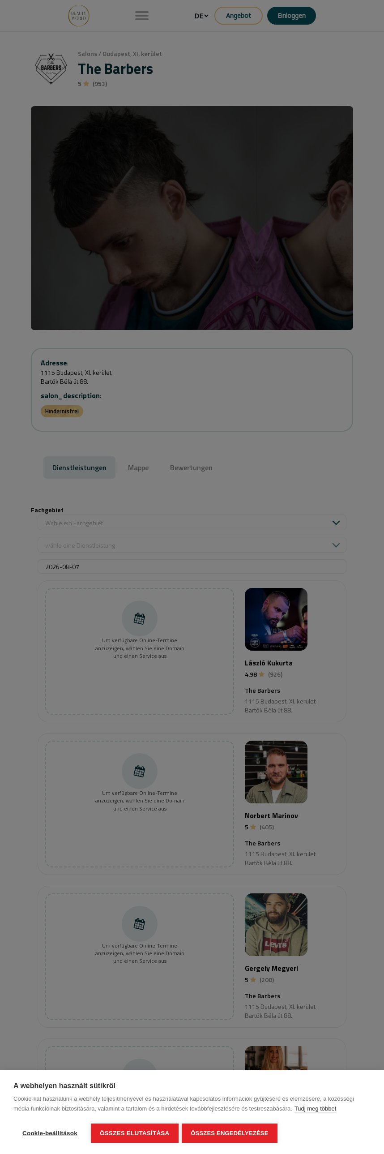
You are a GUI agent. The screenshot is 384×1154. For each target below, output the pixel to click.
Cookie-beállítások (49, 1133)
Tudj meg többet (315, 1109)
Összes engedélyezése (230, 1133)
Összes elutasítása (135, 1133)
